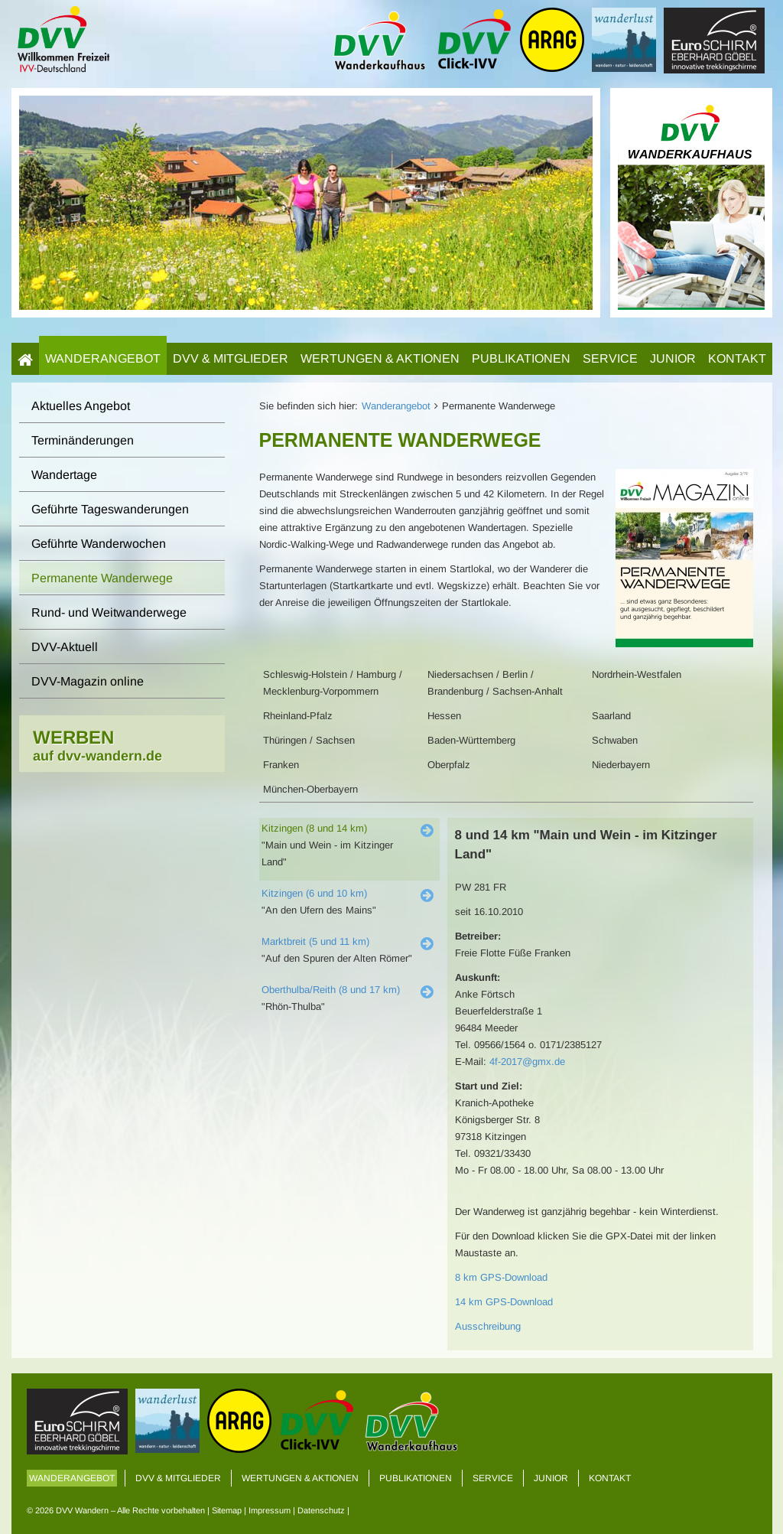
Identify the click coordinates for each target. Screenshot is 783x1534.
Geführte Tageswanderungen (110, 509)
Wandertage (64, 474)
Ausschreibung (488, 1326)
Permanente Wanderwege (102, 578)
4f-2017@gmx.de (527, 1061)
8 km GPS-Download (501, 1277)
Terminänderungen (82, 440)
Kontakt (737, 358)
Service (610, 358)
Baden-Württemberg (471, 740)
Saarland (611, 715)
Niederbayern (621, 764)
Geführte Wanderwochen (98, 543)
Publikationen (521, 358)
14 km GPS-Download (504, 1302)
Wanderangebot (103, 358)
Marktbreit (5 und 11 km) (315, 941)
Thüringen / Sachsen (309, 740)
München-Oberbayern (310, 789)
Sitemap (227, 1510)
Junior (673, 358)
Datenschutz (321, 1510)
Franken (281, 764)
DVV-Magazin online (87, 681)
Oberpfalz (448, 764)
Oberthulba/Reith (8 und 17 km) (331, 989)
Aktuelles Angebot (80, 405)
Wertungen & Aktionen (380, 358)
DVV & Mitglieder (230, 358)
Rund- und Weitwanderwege (109, 612)
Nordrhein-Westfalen (636, 674)
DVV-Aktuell (64, 646)
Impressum (270, 1510)
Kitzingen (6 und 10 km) (314, 893)
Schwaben (615, 740)
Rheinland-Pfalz (298, 715)
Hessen (444, 715)
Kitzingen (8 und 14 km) (314, 828)
